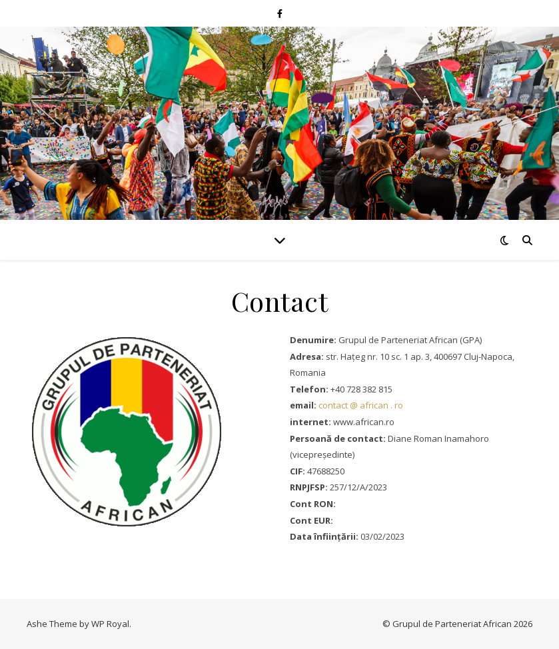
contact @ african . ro (360, 405)
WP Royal (110, 624)
